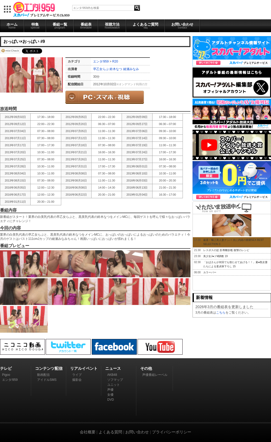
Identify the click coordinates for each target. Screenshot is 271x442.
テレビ (6, 368)
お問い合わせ (182, 25)
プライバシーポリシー (171, 432)
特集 (35, 25)
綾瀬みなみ (131, 69)
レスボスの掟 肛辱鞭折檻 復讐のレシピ (226, 250)
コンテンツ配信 (49, 368)
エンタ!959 (101, 61)
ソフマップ (115, 380)
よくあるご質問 (145, 25)
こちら (220, 312)
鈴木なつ (116, 69)
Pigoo (6, 375)
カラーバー (209, 272)
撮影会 (77, 380)
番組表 (86, 25)
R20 (115, 61)
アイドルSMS (47, 380)
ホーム (12, 25)
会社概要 (87, 432)
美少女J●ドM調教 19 (215, 256)
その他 (146, 368)
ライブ (77, 375)
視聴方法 (112, 25)
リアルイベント (84, 368)
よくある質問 (110, 432)
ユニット (113, 385)
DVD (110, 399)
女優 (110, 394)
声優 (110, 390)
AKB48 (112, 375)
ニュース (113, 368)
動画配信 (43, 375)
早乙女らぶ (101, 69)
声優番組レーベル (154, 375)
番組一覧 (60, 25)
